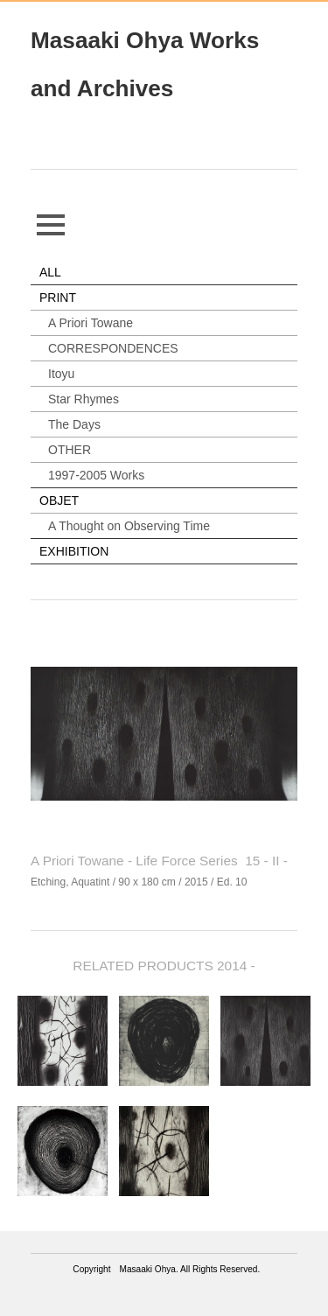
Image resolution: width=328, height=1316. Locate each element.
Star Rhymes (83, 399)
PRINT (57, 297)
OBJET (59, 501)
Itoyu (61, 374)
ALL (50, 272)
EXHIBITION (73, 551)
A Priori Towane (90, 323)
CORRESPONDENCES (113, 348)
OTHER (69, 450)
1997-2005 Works (96, 475)
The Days (74, 424)
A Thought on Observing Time (129, 526)
